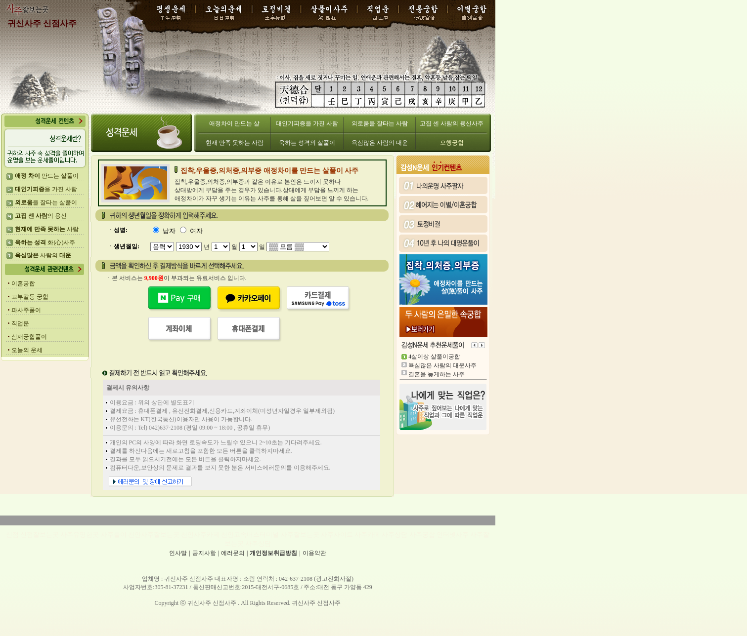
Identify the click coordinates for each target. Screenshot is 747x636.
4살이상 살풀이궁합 (434, 356)
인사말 (178, 553)
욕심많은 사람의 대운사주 (442, 365)
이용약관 (314, 553)
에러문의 (233, 553)
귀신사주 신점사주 (42, 23)
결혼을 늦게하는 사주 (436, 374)
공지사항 (204, 553)
